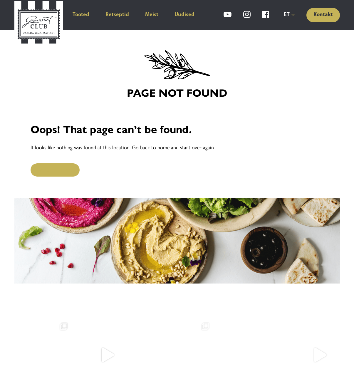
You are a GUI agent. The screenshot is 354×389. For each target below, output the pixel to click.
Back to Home (55, 169)
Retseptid (117, 15)
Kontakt (323, 15)
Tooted (81, 15)
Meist (151, 15)
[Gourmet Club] (38, 23)
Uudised (184, 15)
